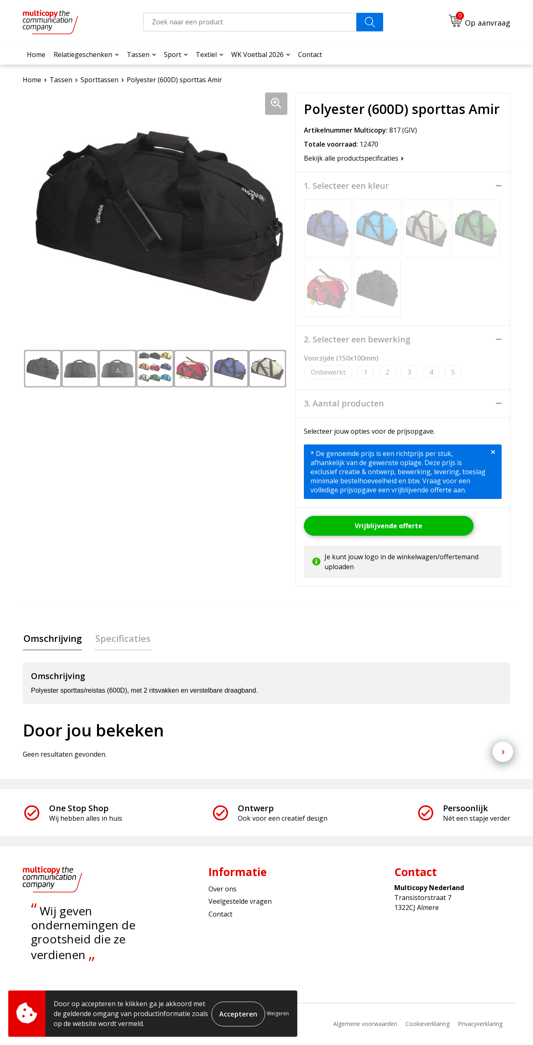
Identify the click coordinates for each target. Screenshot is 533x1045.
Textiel (206, 54)
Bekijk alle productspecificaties (354, 158)
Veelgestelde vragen (240, 902)
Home (36, 54)
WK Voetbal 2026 (257, 54)
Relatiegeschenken (83, 54)
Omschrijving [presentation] (52, 638)
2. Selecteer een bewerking (357, 339)
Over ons (222, 889)
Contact (310, 54)
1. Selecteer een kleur (346, 185)
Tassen (138, 54)
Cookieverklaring (427, 1024)
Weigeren (278, 1013)
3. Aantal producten (344, 403)
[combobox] (250, 22)
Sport (172, 54)
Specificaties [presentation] (121, 638)
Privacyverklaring (480, 1024)
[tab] (52, 639)
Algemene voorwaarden (365, 1024)
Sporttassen (99, 79)
